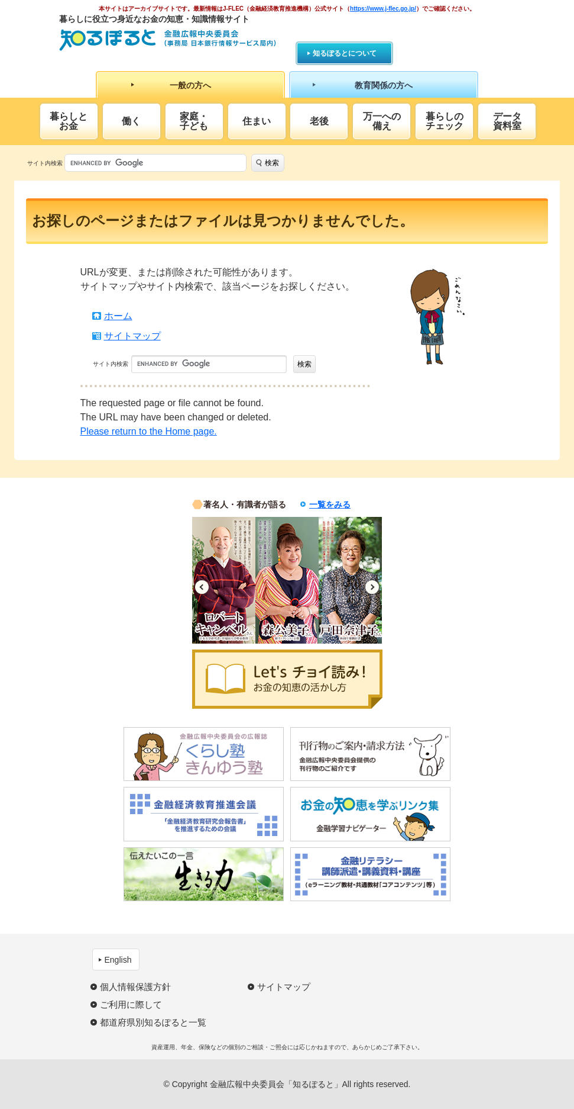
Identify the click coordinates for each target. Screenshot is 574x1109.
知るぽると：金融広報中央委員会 (167, 40)
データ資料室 (507, 121)
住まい (256, 121)
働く (131, 121)
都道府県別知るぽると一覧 (153, 1022)
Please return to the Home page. (148, 431)
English (118, 960)
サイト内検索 (45, 163)
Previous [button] (202, 587)
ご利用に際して (131, 1004)
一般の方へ (190, 85)
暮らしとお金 (68, 121)
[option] (223, 580)
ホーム (118, 316)
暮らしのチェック (444, 121)
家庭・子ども (194, 121)
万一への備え (382, 121)
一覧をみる (330, 504)
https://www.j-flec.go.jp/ (383, 8)
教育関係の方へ (384, 85)
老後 (319, 121)
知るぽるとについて (345, 53)
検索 (272, 163)
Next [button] (372, 587)
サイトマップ (132, 336)
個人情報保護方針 (135, 986)
